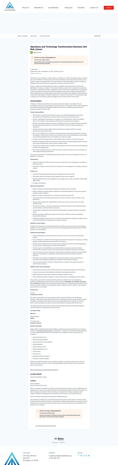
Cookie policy (62, 442)
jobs (33, 36)
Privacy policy (55, 442)
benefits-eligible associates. (45, 331)
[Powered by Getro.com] (59, 439)
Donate (108, 7)
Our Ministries (53, 8)
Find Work (81, 8)
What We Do (38, 8)
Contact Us (94, 8)
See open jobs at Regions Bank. (42, 59)
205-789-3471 (55, 458)
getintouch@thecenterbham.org (61, 456)
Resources (68, 8)
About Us (25, 8)
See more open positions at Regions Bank (46, 425)
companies (22, 36)
